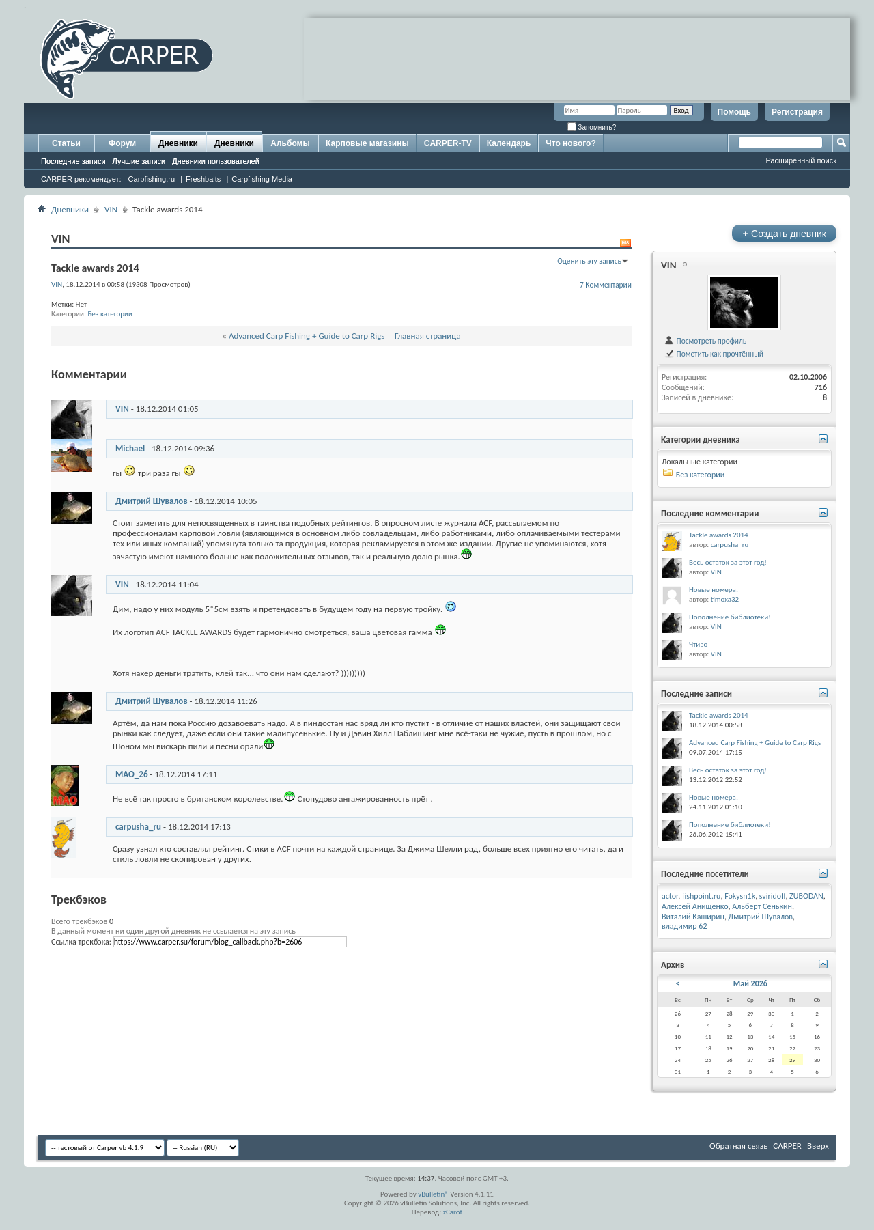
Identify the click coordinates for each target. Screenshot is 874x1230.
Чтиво (698, 644)
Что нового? (570, 143)
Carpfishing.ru (151, 179)
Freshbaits (203, 179)
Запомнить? (592, 127)
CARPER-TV (448, 143)
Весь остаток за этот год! (728, 562)
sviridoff (772, 896)
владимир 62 (684, 926)
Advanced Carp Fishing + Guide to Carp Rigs (306, 336)
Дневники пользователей (215, 161)
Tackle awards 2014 (718, 535)
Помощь (734, 112)
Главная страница (428, 336)
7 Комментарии (606, 285)
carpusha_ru (138, 827)
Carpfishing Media (261, 179)
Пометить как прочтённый (713, 354)
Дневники (178, 143)
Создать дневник (784, 233)
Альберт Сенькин (762, 906)
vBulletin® (433, 1194)
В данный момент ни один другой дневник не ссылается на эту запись (173, 931)
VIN (110, 209)
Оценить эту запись (589, 261)
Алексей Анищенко (695, 906)
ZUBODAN (806, 896)
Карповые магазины (367, 143)
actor (670, 896)
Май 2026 (750, 983)
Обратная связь (738, 1146)
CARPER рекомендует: (81, 179)
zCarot (453, 1211)
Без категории (109, 313)
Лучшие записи (139, 161)
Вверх (818, 1146)
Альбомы (289, 143)
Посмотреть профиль (705, 341)
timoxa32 (725, 599)
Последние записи (73, 161)
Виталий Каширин (693, 916)
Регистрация (797, 112)
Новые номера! (713, 589)
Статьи (66, 143)
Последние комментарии (710, 513)
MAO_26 (131, 774)
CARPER (787, 1146)
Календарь (509, 143)
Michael (130, 448)
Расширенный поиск (800, 160)
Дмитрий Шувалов (151, 501)
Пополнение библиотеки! (730, 617)
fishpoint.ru (701, 896)
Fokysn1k (739, 896)
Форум (122, 143)
